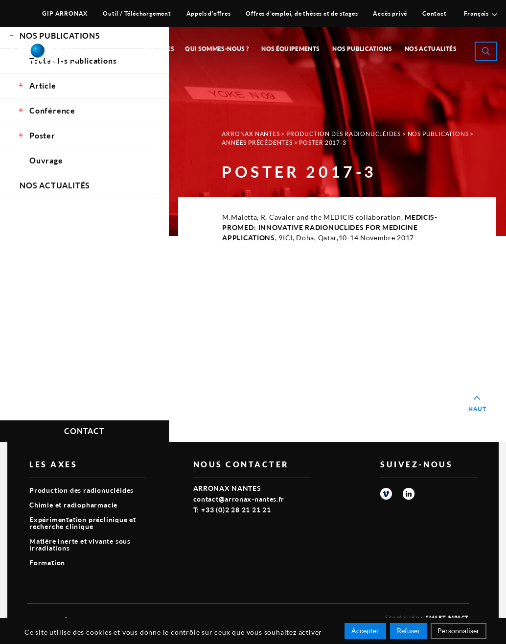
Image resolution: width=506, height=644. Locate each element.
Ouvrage (46, 160)
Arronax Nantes (250, 134)
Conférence (52, 110)
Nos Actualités (431, 48)
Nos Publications (438, 134)
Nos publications (362, 48)
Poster (42, 135)
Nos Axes (158, 48)
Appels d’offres (208, 13)
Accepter (365, 630)
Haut (477, 409)
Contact (434, 13)
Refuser (408, 630)
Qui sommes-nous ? (217, 48)
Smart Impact (447, 617)
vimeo (386, 494)
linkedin (408, 494)
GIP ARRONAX (65, 13)
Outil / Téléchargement (137, 13)
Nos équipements (290, 48)
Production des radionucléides (343, 134)
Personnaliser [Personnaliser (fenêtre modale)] (458, 630)
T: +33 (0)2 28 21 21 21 (232, 510)
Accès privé (390, 13)
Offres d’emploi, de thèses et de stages (302, 13)
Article (42, 85)
